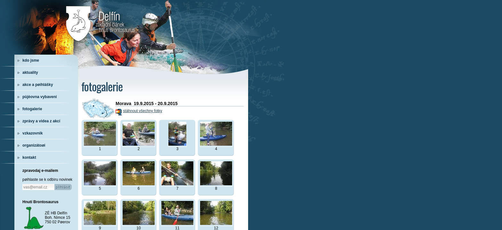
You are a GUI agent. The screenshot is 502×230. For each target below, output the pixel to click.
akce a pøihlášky (37, 84)
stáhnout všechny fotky (142, 111)
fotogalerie (32, 109)
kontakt (29, 157)
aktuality (30, 72)
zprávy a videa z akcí (41, 121)
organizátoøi (33, 145)
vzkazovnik (32, 133)
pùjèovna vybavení (39, 97)
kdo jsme (30, 60)
